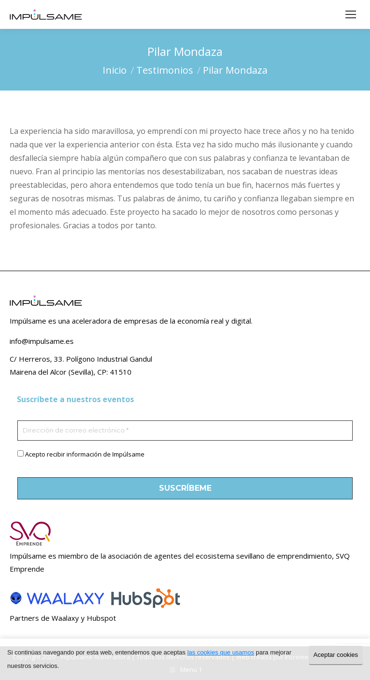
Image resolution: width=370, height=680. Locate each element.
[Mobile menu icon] (350, 14)
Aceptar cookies (336, 654)
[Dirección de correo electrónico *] (185, 430)
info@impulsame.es (42, 341)
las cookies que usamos (220, 652)
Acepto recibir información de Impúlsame (85, 454)
